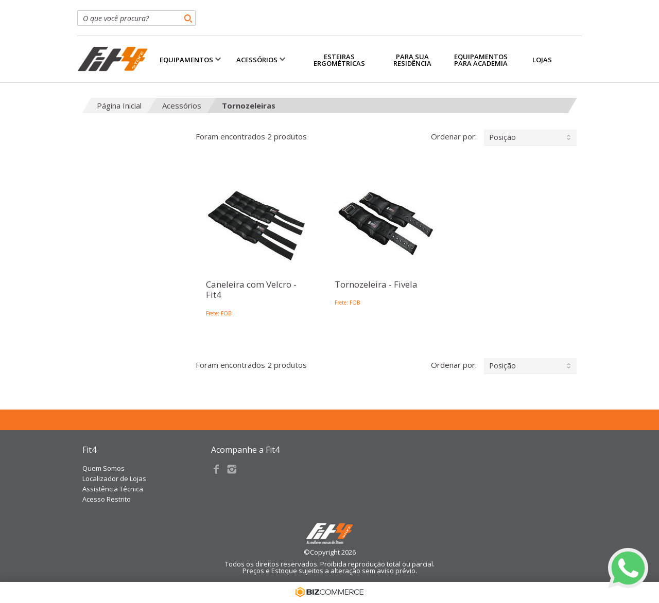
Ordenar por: (504, 137)
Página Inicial (119, 105)
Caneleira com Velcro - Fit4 (251, 289)
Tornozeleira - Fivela (376, 284)
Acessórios (181, 105)
